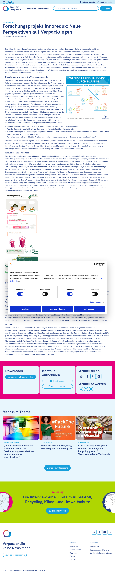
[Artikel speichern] (91, 389)
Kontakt (73, 559)
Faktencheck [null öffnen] (44, 8)
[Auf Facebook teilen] (87, 376)
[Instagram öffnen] (4, 2)
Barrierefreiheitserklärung (101, 553)
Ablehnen (25, 309)
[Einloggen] (106, 8)
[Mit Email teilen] (98, 376)
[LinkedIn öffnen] (12, 2)
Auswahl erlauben (57, 309)
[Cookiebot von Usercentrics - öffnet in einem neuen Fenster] (95, 264)
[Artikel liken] (81, 389)
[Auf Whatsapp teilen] (81, 376)
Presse (72, 556)
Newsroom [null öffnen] (31, 8)
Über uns (73, 553)
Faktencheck (75, 549)
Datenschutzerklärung (99, 550)
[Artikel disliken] (86, 389)
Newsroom (74, 546)
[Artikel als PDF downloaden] (20, 377)
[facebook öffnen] (7, 2)
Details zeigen (95, 302)
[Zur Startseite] (13, 8)
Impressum (94, 546)
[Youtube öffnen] (9, 2)
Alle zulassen (89, 309)
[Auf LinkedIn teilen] (93, 376)
